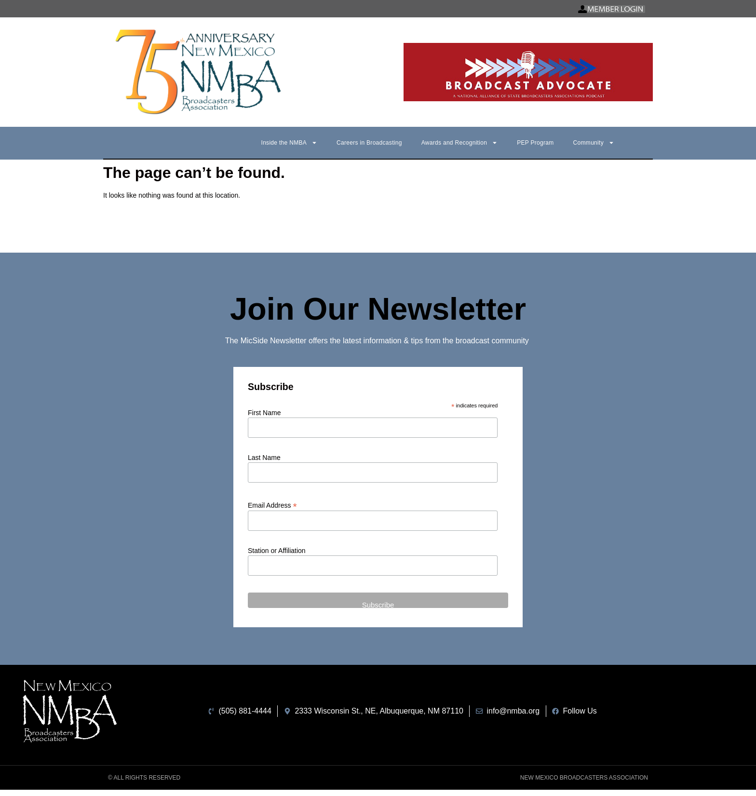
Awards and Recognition (459, 142)
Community (593, 142)
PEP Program (535, 142)
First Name (264, 412)
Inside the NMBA (289, 142)
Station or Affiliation (277, 550)
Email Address (272, 505)
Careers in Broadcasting (369, 142)
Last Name (264, 457)
